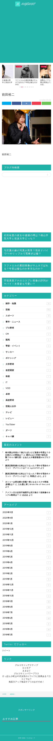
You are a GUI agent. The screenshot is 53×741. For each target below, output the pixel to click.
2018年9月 (27, 601)
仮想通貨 (28, 370)
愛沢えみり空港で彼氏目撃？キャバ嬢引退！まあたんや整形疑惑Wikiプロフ (27, 456)
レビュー (28, 418)
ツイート (6, 650)
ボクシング (28, 358)
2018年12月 (27, 584)
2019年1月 (27, 579)
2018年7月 (27, 612)
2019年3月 (27, 568)
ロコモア (26, 668)
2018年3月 (27, 634)
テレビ (28, 412)
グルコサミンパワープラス (26, 673)
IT (28, 382)
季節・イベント (28, 346)
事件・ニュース (28, 321)
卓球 (28, 394)
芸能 (28, 309)
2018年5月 (27, 623)
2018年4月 (27, 629)
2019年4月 (27, 562)
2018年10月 (27, 595)
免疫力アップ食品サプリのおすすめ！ (26, 681)
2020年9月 (27, 512)
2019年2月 (27, 573)
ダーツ (28, 430)
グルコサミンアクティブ (26, 665)
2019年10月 (27, 540)
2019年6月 (27, 551)
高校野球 (28, 400)
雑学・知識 (28, 303)
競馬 (28, 339)
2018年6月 (27, 618)
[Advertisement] (26, 34)
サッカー (28, 352)
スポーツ (28, 315)
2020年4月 (27, 518)
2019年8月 (27, 545)
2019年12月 (27, 529)
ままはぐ (26, 670)
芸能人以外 (28, 406)
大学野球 (28, 364)
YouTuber (28, 424)
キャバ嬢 (28, 436)
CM (28, 334)
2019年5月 (27, 557)
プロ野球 (28, 328)
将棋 (28, 376)
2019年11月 (27, 534)
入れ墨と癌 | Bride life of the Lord (34, 484)
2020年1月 (27, 523)
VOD (28, 388)
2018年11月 (27, 590)
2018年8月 (27, 607)
